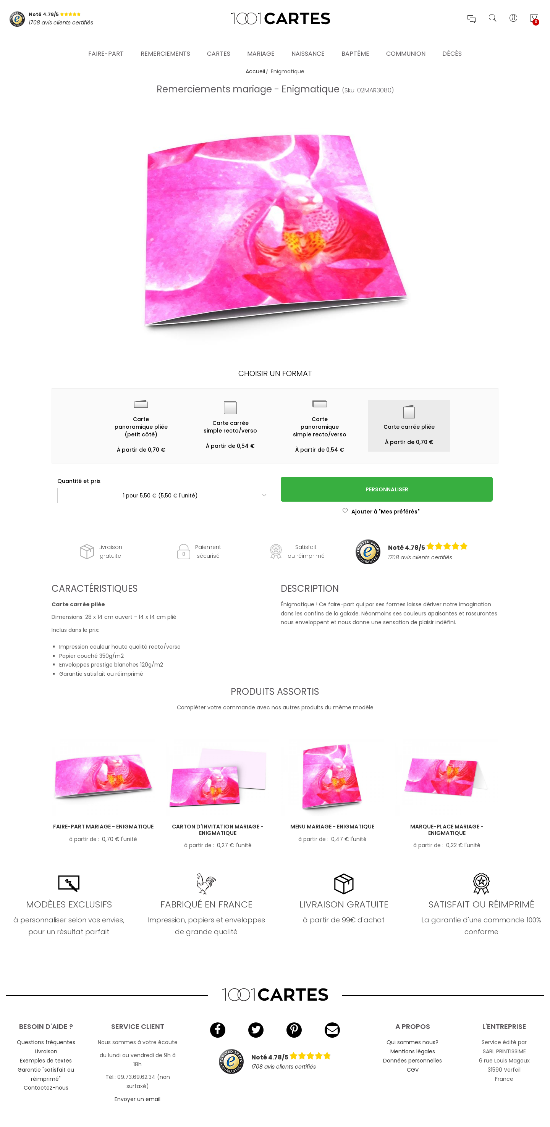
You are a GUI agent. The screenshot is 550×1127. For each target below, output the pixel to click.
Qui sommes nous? (412, 1042)
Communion (405, 43)
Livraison (46, 1051)
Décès (452, 43)
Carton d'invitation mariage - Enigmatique (218, 830)
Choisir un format (275, 373)
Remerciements (165, 43)
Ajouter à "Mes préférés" (381, 511)
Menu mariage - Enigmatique (332, 826)
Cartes (218, 43)
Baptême (355, 43)
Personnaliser (387, 489)
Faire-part (106, 43)
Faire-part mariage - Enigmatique (103, 826)
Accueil (255, 71)
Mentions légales (412, 1051)
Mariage (261, 43)
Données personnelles (412, 1060)
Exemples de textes (46, 1060)
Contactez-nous (46, 1087)
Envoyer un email (137, 1099)
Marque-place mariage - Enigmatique (447, 830)
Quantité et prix (78, 481)
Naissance (308, 43)
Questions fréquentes (46, 1042)
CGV (413, 1070)
